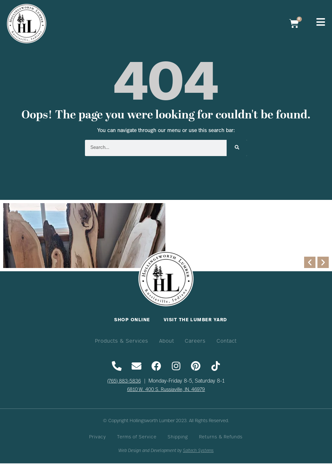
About (166, 341)
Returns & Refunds (221, 438)
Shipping (178, 438)
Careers (195, 341)
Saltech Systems (198, 451)
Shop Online (131, 320)
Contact (227, 341)
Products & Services (121, 341)
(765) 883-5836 (124, 381)
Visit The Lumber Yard (196, 320)
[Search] (237, 148)
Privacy (97, 438)
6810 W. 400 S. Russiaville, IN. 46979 (166, 390)
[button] (309, 262)
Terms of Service (137, 438)
